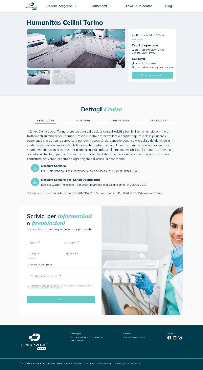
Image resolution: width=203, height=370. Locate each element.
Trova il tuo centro (138, 6)
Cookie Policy (117, 363)
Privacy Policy (103, 363)
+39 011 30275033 (146, 63)
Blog (168, 6)
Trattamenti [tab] (82, 120)
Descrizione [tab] (45, 120)
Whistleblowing (133, 363)
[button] (122, 46)
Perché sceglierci (62, 6)
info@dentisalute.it (138, 337)
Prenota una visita (152, 75)
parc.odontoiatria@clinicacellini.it (155, 67)
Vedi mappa (137, 39)
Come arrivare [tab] (119, 120)
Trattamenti (100, 6)
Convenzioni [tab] (157, 120)
